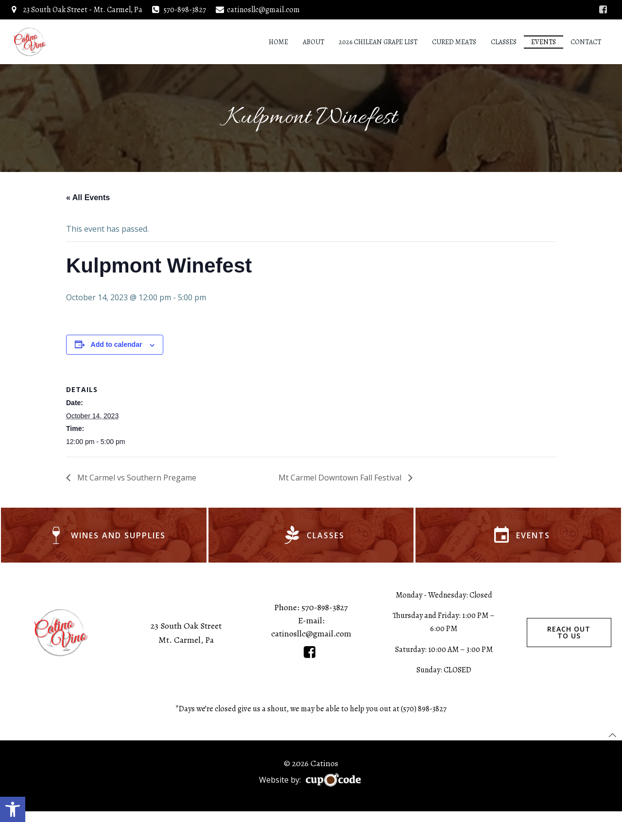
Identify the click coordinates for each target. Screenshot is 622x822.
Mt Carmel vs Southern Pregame (135, 479)
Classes (505, 41)
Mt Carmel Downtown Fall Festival (340, 479)
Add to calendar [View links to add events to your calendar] (116, 347)
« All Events (88, 199)
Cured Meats (456, 41)
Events (545, 41)
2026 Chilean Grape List (380, 41)
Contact (587, 41)
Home (280, 41)
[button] (12, 809)
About (315, 41)
